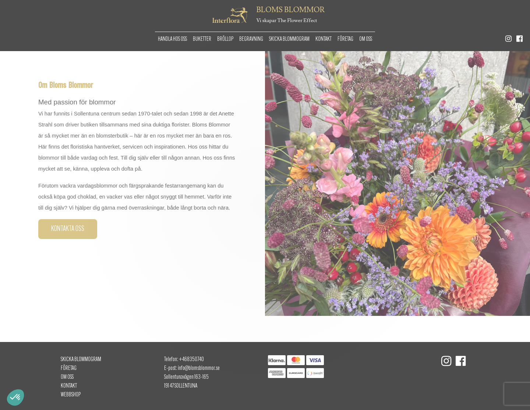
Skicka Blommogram (289, 39)
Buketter (202, 39)
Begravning (251, 39)
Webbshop (71, 395)
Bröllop (225, 39)
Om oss (365, 39)
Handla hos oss (172, 39)
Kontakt (323, 39)
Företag (345, 39)
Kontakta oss (67, 229)
